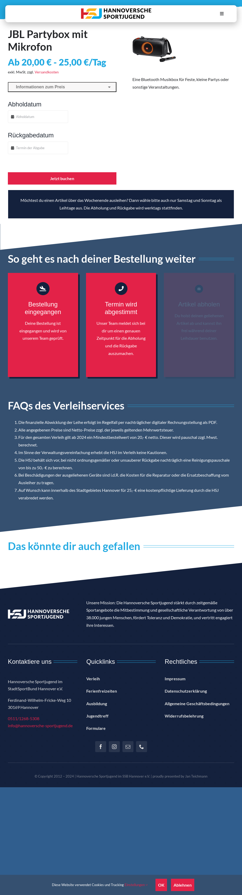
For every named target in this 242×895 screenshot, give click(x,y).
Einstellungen (136, 885)
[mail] (127, 746)
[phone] (141, 746)
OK (161, 884)
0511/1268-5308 (23, 718)
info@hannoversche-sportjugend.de (40, 725)
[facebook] (100, 746)
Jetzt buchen (62, 178)
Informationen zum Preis (62, 87)
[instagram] (114, 746)
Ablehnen (183, 884)
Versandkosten (47, 72)
